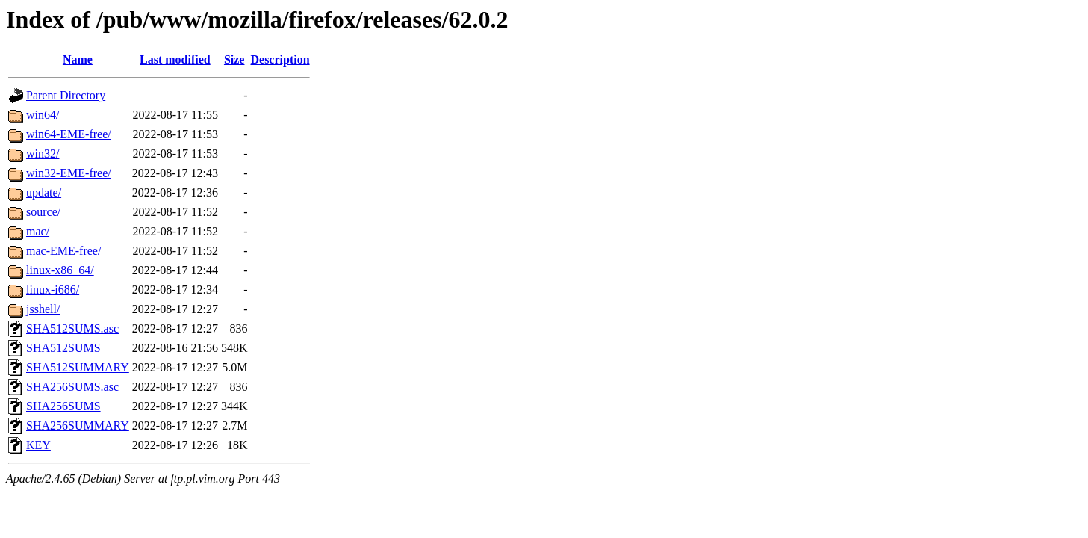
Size (234, 59)
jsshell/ (43, 309)
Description (279, 59)
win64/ (42, 114)
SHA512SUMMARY (77, 367)
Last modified (175, 59)
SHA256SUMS (63, 406)
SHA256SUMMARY (77, 425)
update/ (43, 192)
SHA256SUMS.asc (72, 386)
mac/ (37, 231)
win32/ (42, 153)
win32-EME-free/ (68, 173)
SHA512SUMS (63, 347)
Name (78, 59)
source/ (43, 211)
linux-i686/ (52, 289)
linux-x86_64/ (60, 270)
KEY (38, 445)
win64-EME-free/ (68, 134)
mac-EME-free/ (63, 250)
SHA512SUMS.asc (72, 328)
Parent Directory (65, 95)
